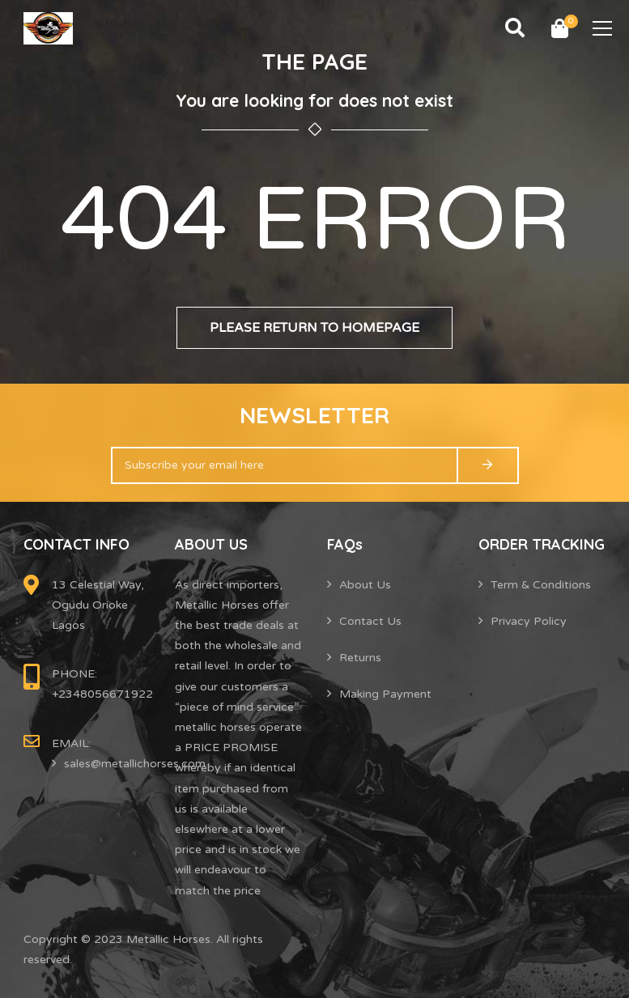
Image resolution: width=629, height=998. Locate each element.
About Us (365, 585)
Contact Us (370, 621)
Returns (360, 658)
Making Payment (385, 694)
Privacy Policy (529, 621)
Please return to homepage (314, 328)
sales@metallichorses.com (135, 764)
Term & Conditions (541, 585)
